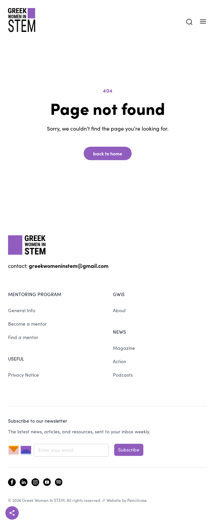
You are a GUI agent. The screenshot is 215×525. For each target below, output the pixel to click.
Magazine (124, 348)
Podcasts (123, 375)
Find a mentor (23, 337)
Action (119, 361)
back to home (107, 153)
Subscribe (128, 449)
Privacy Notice (23, 375)
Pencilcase (137, 500)
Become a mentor (27, 324)
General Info (21, 310)
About (119, 310)
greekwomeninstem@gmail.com (69, 265)
